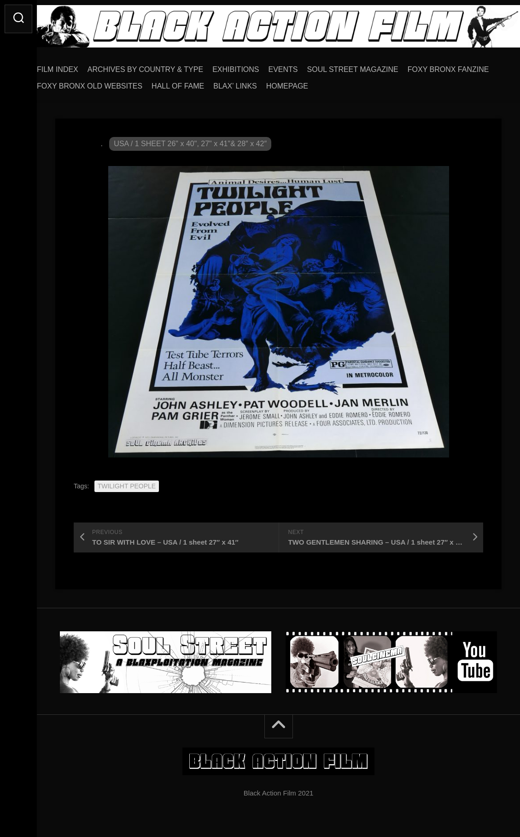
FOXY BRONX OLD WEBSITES (198, 83)
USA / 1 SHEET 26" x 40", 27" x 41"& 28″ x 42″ (190, 140)
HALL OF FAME (287, 83)
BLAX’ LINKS (344, 83)
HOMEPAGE (396, 83)
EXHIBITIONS (254, 66)
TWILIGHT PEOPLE (127, 483)
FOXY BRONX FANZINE (96, 83)
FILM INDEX (76, 66)
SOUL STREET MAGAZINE (371, 66)
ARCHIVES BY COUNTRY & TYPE (164, 66)
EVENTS (301, 66)
